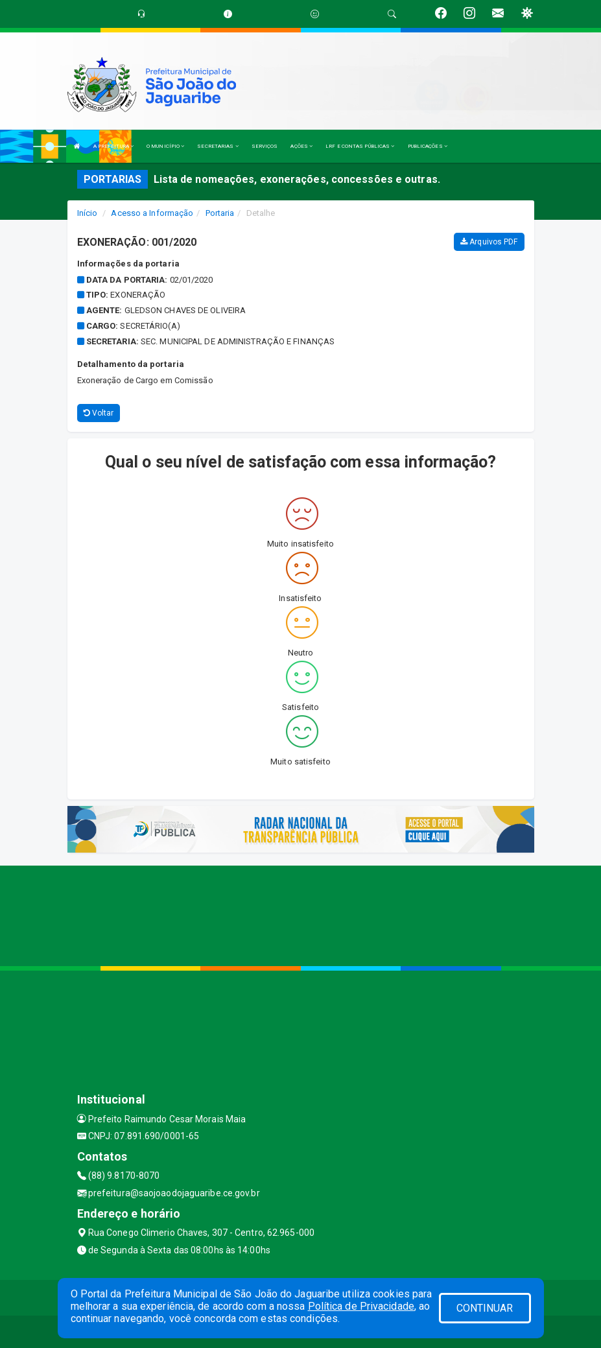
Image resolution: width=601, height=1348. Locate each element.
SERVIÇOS (265, 146)
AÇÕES (301, 146)
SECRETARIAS (217, 146)
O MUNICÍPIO (165, 146)
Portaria (220, 213)
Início (87, 213)
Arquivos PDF (488, 241)
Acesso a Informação (152, 213)
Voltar (99, 413)
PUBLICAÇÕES (427, 146)
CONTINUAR (484, 1308)
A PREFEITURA (113, 146)
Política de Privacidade (361, 1306)
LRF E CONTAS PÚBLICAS (359, 146)
